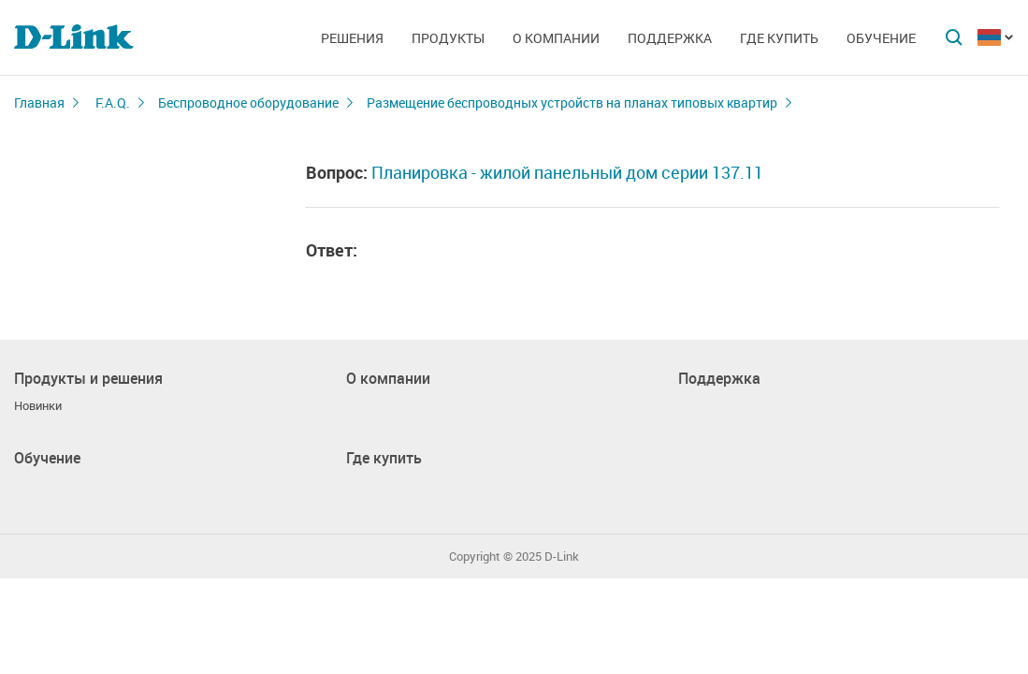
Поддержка (670, 38)
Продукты (448, 38)
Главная (39, 102)
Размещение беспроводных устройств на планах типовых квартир (572, 102)
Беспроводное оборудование (248, 102)
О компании (556, 38)
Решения (352, 38)
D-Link (561, 556)
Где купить (779, 38)
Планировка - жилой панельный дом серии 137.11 (567, 172)
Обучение (881, 38)
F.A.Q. (112, 102)
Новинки (38, 406)
